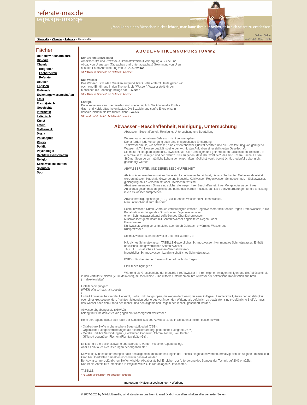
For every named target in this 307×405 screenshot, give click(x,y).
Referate (70, 39)
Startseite (43, 39)
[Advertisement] (222, 86)
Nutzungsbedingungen (154, 382)
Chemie (57, 39)
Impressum (131, 382)
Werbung (177, 382)
